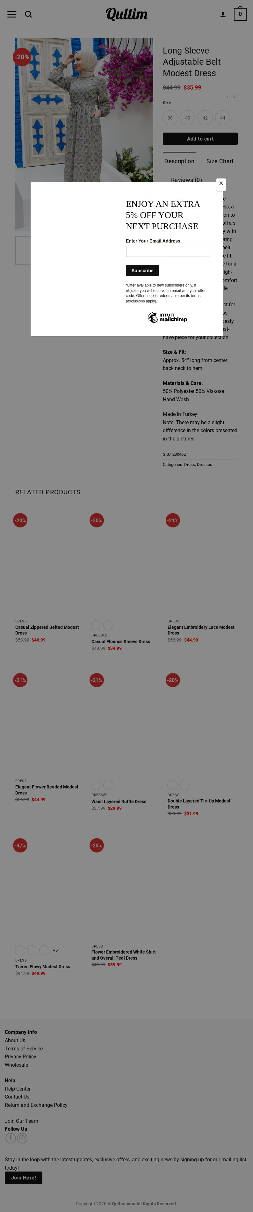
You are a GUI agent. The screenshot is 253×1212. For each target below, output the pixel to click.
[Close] (221, 184)
